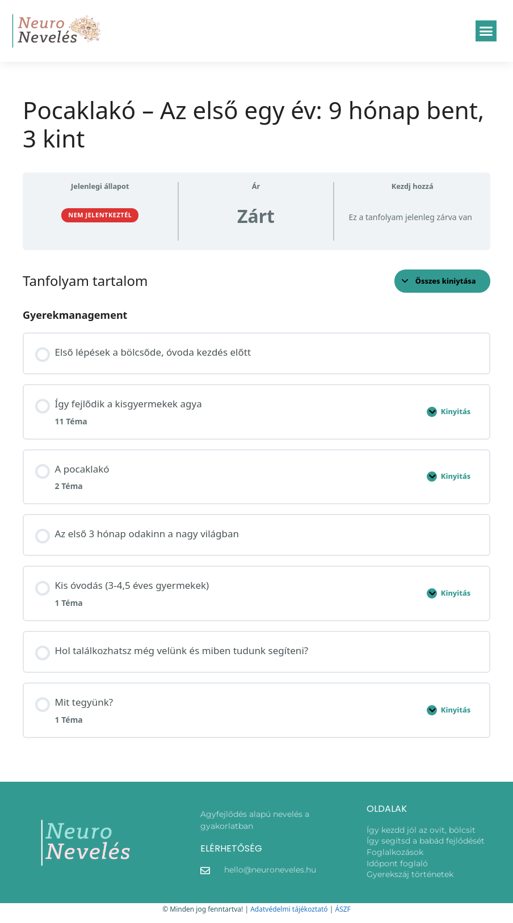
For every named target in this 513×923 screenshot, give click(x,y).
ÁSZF (342, 909)
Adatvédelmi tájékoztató (288, 909)
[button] (486, 31)
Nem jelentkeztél (100, 214)
